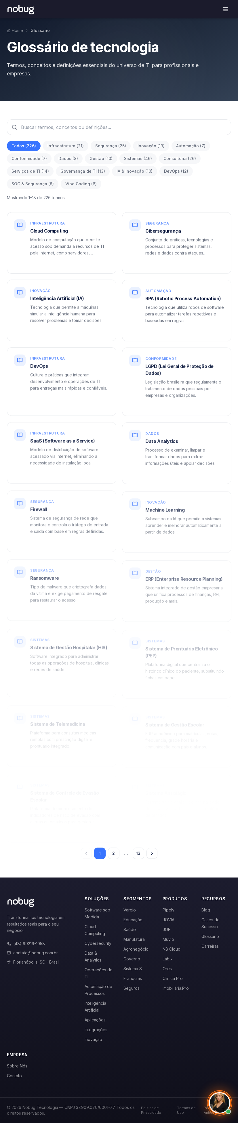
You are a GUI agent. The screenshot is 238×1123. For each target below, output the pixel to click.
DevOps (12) (176, 171)
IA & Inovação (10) (135, 171)
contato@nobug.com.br (32, 952)
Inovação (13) (151, 145)
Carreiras (210, 946)
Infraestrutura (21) (65, 145)
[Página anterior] (86, 853)
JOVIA (168, 919)
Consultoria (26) (179, 158)
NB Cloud (171, 949)
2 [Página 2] (113, 853)
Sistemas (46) (138, 158)
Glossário (210, 936)
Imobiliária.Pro (176, 988)
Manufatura (134, 939)
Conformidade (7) (29, 158)
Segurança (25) (110, 145)
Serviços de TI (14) (30, 171)
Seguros (131, 988)
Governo (131, 958)
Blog (205, 909)
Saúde (129, 929)
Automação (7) (190, 145)
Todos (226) (24, 145)
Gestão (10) (101, 158)
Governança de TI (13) (82, 171)
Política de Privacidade (151, 1110)
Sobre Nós (17, 1065)
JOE (166, 929)
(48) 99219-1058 (26, 943)
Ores (167, 968)
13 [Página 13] (138, 853)
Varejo (129, 909)
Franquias (132, 978)
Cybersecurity (98, 943)
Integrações (96, 1029)
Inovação (93, 1039)
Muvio (168, 939)
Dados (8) (68, 158)
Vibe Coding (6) (81, 183)
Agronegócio (135, 949)
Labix (168, 958)
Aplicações (95, 1019)
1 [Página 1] (100, 853)
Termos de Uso (186, 1110)
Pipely (168, 909)
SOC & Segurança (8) (33, 183)
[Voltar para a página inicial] (20, 9)
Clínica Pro (173, 978)
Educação (132, 919)
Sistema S (132, 968)
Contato (14, 1075)
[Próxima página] (151, 853)
